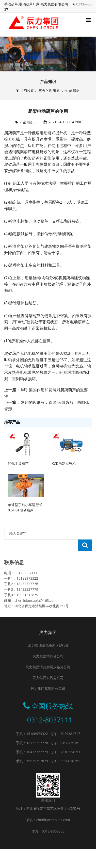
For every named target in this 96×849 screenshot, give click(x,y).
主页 (41, 90)
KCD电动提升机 (64, 463)
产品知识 (73, 90)
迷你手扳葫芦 (18, 463)
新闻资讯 (56, 90)
